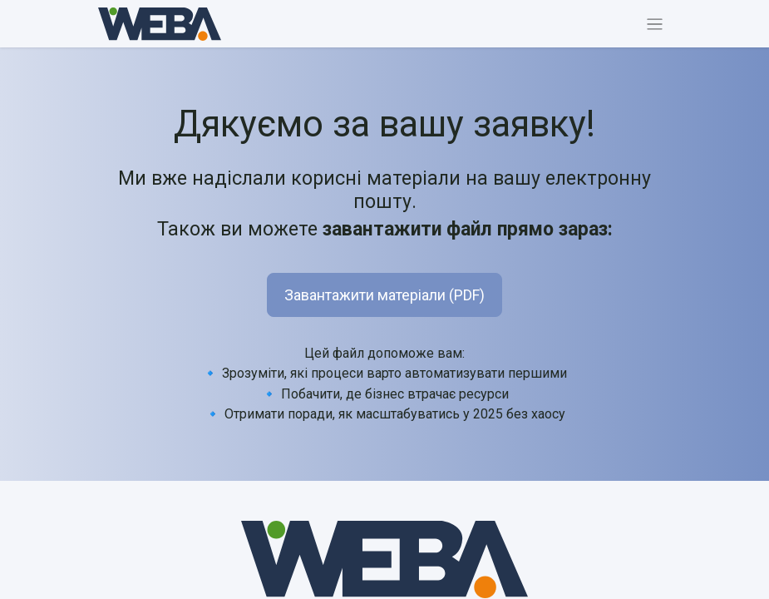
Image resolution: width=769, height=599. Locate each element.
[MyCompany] (385, 559)
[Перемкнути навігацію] (655, 24)
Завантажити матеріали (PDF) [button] (384, 295)
